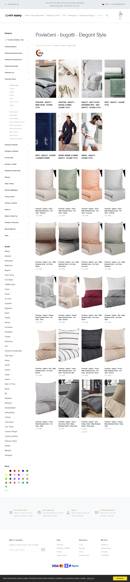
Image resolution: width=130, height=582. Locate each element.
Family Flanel (14, 112)
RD (6, 394)
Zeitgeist (8, 455)
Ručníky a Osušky (10, 164)
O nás (81, 545)
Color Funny (9, 275)
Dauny (7, 294)
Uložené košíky (106, 548)
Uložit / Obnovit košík (20, 510)
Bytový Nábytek (10, 229)
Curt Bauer (9, 280)
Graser (7, 337)
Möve (7, 389)
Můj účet (74, 510)
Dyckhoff (8, 304)
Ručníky (59, 552)
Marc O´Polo (14, 102)
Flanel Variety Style (16, 128)
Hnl (6, 346)
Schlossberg (9, 413)
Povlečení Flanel (10, 79)
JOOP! (7, 365)
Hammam (9, 342)
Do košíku (104, 552)
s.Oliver (12, 88)
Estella (12, 95)
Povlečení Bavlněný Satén (13, 53)
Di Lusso (8, 299)
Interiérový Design (86, 16)
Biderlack (8, 266)
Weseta (8, 451)
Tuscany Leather (11, 436)
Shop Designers (37, 16)
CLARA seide (10, 285)
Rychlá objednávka (48, 510)
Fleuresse (8, 332)
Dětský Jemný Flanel (16, 139)
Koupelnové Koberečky (12, 171)
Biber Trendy (14, 132)
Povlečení (60, 545)
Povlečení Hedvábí (11, 145)
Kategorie (72, 16)
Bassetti (8, 256)
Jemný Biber (13, 115)
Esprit (11, 98)
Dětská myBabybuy (11, 190)
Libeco (7, 379)
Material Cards (53, 16)
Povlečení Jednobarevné (13, 59)
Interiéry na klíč (84, 555)
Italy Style (9, 356)
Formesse (8, 327)
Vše (6, 491)
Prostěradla (9, 158)
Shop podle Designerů (43, 45)
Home (27, 16)
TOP (63, 16)
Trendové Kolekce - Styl (15, 40)
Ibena (7, 360)
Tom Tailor (9, 427)
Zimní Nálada (14, 118)
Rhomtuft (8, 403)
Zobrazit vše (14, 85)
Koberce (8, 209)
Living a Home (10, 196)
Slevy (6, 235)
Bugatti (12, 92)
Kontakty (82, 548)
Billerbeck (9, 261)
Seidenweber (10, 408)
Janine (12, 105)
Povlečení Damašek (11, 66)
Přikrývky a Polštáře (11, 151)
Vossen (7, 446)
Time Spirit (9, 422)
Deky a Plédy (9, 184)
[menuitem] (17, 40)
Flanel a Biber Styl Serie (17, 122)
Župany (7, 177)
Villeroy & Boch (11, 441)
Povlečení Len (9, 72)
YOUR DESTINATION (117, 4)
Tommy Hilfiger (11, 432)
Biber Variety (14, 135)
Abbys (7, 251)
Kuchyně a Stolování (12, 222)
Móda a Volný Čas (11, 216)
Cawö (7, 289)
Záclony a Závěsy (11, 203)
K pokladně (105, 555)
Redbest (8, 398)
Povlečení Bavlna (10, 47)
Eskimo (7, 323)
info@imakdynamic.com (107, 510)
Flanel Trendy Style (16, 125)
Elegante (8, 308)
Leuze (7, 375)
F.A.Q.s (81, 552)
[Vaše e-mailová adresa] (24, 550)
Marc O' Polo (10, 384)
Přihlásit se (104, 545)
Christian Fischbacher (13, 351)
